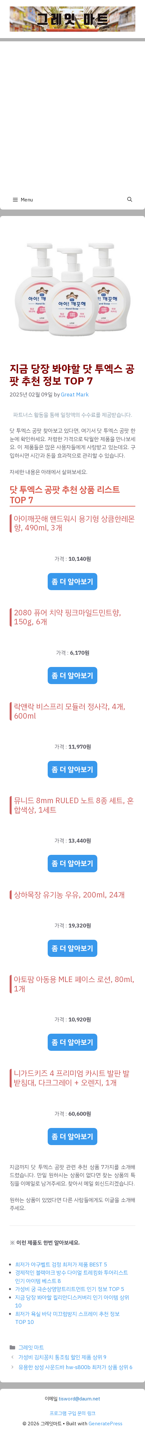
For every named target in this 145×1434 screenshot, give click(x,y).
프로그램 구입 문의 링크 (72, 1413)
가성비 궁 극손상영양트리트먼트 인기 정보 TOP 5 (69, 1289)
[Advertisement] (72, 114)
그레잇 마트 (31, 1348)
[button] (130, 200)
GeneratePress (105, 1423)
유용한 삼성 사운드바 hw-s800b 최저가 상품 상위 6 (75, 1367)
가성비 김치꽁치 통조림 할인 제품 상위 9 (62, 1357)
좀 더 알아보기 (72, 581)
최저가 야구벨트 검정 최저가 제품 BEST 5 (61, 1265)
